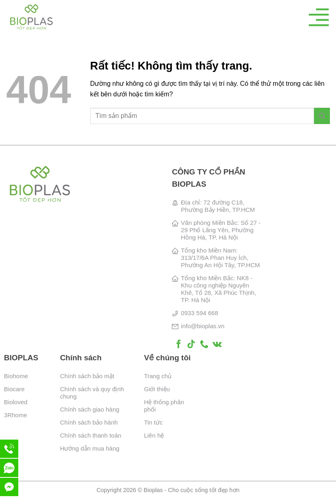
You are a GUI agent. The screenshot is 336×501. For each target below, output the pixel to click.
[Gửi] (322, 116)
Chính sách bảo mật (87, 375)
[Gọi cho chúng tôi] (204, 344)
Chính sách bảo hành (89, 422)
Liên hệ (154, 435)
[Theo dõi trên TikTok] (191, 344)
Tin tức (153, 422)
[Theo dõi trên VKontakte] (217, 344)
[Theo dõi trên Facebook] (178, 344)
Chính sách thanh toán (90, 435)
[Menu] (319, 17)
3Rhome (15, 415)
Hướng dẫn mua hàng (89, 448)
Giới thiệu (157, 389)
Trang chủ (157, 375)
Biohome (16, 375)
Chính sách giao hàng (89, 409)
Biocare (14, 389)
